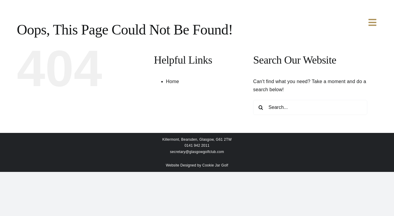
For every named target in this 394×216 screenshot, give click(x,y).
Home (172, 81)
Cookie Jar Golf (215, 165)
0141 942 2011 (196, 145)
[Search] (260, 107)
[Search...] (310, 107)
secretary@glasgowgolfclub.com (197, 152)
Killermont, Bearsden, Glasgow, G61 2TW (197, 139)
